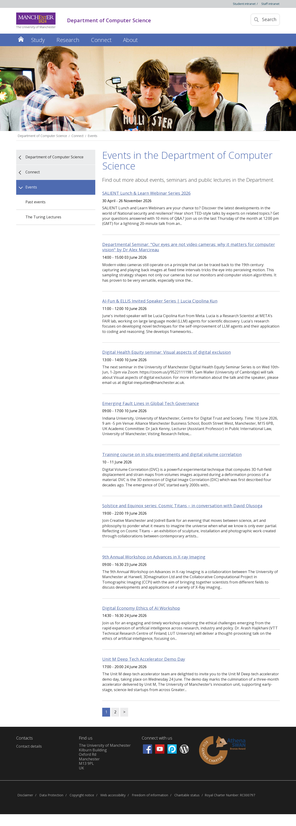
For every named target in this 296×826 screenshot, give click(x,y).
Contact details (29, 746)
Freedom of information (150, 795)
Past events (35, 201)
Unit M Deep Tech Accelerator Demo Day (143, 659)
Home (20, 39)
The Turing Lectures (43, 217)
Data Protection (51, 795)
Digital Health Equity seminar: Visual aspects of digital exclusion (166, 352)
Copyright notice (82, 795)
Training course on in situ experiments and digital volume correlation (172, 454)
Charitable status (187, 795)
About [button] (130, 40)
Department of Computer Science (42, 136)
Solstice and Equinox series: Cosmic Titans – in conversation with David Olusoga (182, 505)
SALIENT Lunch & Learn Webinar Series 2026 (146, 193)
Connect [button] (101, 40)
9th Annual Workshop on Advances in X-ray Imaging (153, 557)
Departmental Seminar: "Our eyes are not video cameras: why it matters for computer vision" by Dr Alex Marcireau (188, 247)
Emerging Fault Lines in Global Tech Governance (150, 403)
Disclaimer (25, 795)
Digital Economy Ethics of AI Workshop (141, 608)
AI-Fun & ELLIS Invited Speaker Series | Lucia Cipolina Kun (159, 301)
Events (92, 136)
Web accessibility (113, 795)
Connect (77, 136)
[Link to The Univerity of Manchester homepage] (36, 21)
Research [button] (67, 40)
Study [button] (38, 40)
